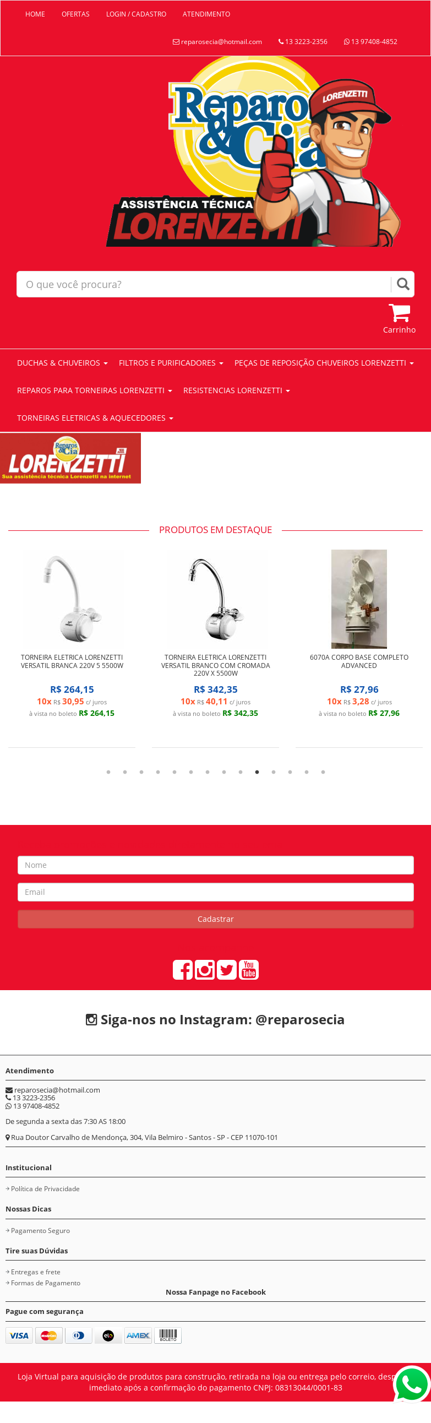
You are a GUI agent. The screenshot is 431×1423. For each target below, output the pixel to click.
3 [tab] (141, 772)
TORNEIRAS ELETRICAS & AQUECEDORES (95, 417)
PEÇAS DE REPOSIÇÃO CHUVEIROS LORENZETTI (324, 362)
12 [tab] (290, 772)
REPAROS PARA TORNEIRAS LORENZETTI (94, 390)
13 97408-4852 (370, 41)
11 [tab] (273, 772)
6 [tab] (191, 772)
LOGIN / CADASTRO (136, 14)
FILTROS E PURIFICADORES (171, 362)
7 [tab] (207, 772)
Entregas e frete (36, 1272)
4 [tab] (157, 772)
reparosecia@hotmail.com (217, 41)
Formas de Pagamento (45, 1283)
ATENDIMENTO (206, 14)
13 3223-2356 (303, 41)
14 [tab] (323, 772)
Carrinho (399, 318)
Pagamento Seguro (40, 1230)
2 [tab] (124, 772)
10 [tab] (257, 772)
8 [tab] (224, 772)
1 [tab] (108, 772)
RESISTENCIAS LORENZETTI (236, 390)
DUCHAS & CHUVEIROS (62, 362)
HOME (35, 14)
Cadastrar (216, 919)
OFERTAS (76, 14)
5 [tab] (174, 772)
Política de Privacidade (45, 1188)
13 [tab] (306, 772)
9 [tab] (240, 772)
